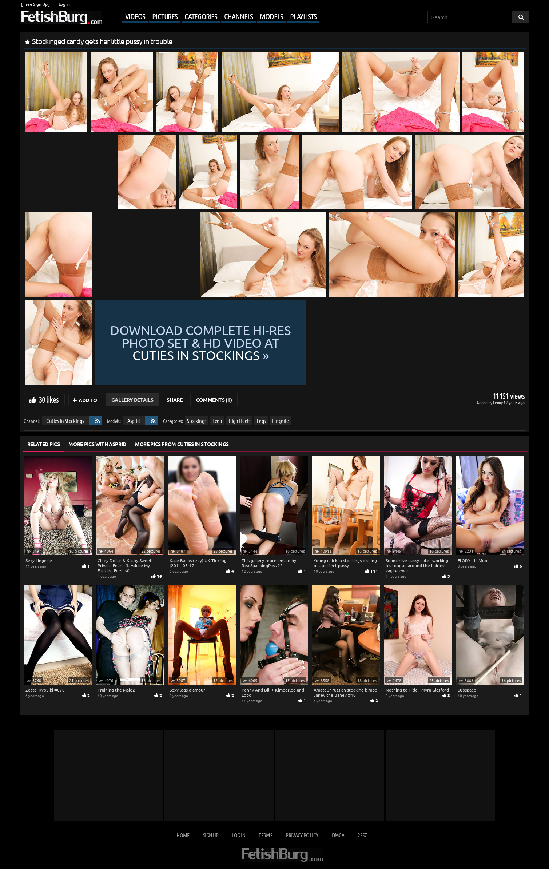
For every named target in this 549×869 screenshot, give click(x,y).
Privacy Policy (302, 835)
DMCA (338, 835)
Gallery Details (132, 399)
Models (271, 16)
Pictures (165, 16)
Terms (265, 835)
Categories (200, 16)
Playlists (303, 16)
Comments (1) (214, 399)
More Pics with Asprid (97, 444)
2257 (362, 835)
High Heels (239, 420)
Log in (64, 4)
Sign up (210, 835)
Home (182, 835)
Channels (238, 16)
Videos (135, 16)
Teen (217, 420)
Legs (261, 420)
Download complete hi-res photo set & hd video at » (309, 342)
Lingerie (280, 420)
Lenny (498, 402)
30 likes (49, 399)
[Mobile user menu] (211, 17)
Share (174, 399)
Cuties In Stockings (64, 420)
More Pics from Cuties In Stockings (182, 444)
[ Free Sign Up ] (35, 4)
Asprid (133, 420)
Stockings (196, 420)
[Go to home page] (61, 17)
